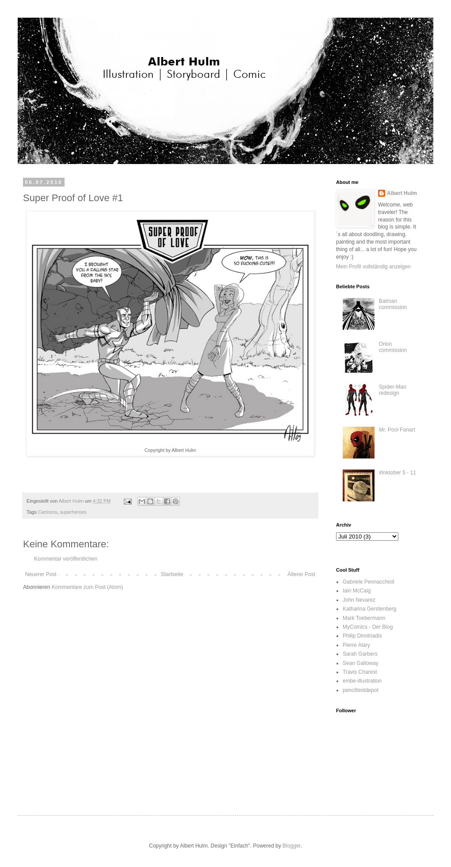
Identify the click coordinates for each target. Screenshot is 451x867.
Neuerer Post (41, 574)
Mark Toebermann (364, 618)
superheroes (73, 512)
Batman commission (393, 304)
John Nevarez (359, 600)
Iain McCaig (357, 591)
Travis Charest (360, 672)
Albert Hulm (402, 193)
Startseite (172, 574)
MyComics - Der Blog (368, 627)
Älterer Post (301, 574)
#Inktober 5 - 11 (397, 473)
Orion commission (393, 347)
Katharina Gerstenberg (369, 609)
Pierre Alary (356, 645)
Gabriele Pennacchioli (368, 582)
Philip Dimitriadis (362, 636)
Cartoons (47, 512)
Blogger (292, 846)
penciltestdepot (360, 690)
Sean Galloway (360, 663)
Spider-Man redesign (392, 390)
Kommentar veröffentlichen (65, 559)
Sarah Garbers (360, 654)
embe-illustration (362, 681)
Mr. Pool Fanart (397, 430)
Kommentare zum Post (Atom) (87, 587)
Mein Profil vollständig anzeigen (373, 267)
